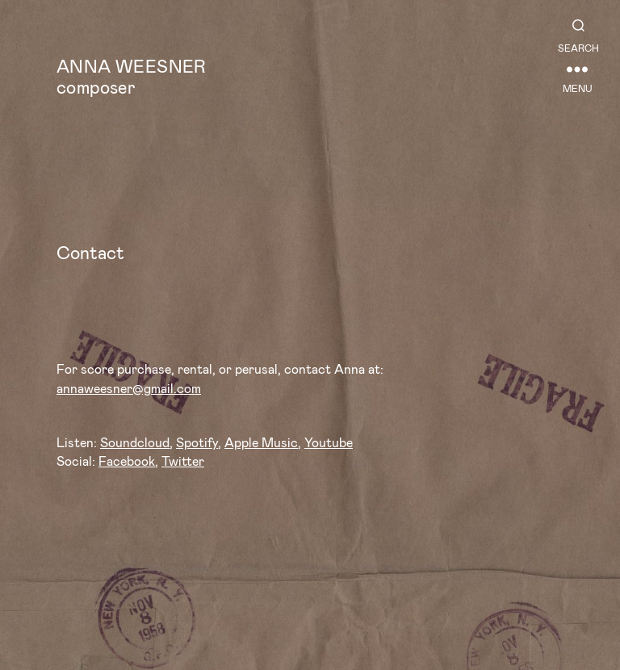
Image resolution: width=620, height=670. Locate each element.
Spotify (197, 442)
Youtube (328, 442)
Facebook (126, 460)
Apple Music (261, 442)
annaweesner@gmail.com (129, 388)
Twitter (182, 460)
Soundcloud (135, 442)
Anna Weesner (132, 65)
